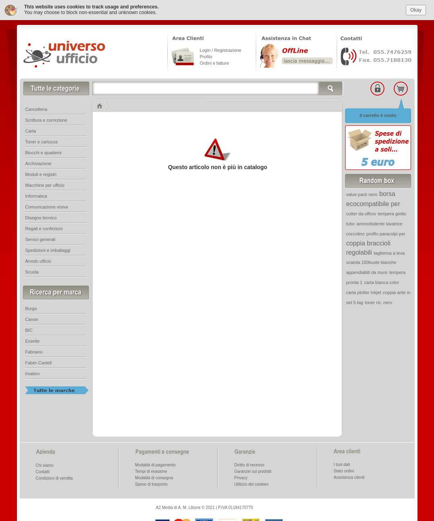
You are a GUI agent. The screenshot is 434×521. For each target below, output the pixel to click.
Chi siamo (44, 465)
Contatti (42, 472)
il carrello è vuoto (378, 115)
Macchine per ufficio (45, 185)
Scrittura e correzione (46, 120)
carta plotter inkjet (363, 292)
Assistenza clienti (349, 477)
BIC (29, 330)
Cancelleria (36, 109)
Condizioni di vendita (54, 478)
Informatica (36, 196)
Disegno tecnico (41, 217)
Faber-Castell (38, 362)
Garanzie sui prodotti (253, 471)
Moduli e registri (41, 174)
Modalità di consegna (154, 478)
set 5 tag (354, 302)
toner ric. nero (378, 302)
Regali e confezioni (44, 228)
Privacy (241, 478)
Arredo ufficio (38, 261)
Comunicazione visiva (46, 206)
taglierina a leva (389, 253)
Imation (32, 373)
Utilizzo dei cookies (251, 484)
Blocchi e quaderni (43, 152)
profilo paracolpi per (385, 233)
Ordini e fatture (214, 63)
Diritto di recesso (249, 465)
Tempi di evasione (151, 471)
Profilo (206, 56)
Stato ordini (344, 471)
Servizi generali (40, 239)
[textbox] (217, 88)
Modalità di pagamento (155, 465)
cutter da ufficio (361, 213)
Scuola (32, 272)
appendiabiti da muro (367, 272)
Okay (416, 10)
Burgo (31, 308)
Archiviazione (38, 163)
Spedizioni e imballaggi (48, 250)
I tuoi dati (342, 464)
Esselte (32, 341)
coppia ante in (397, 292)
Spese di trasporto (151, 484)
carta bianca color (381, 282)
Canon (31, 319)
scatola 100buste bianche (371, 262)
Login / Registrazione (220, 50)
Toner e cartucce (41, 141)
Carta (30, 131)
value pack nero (362, 194)
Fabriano (34, 351)
